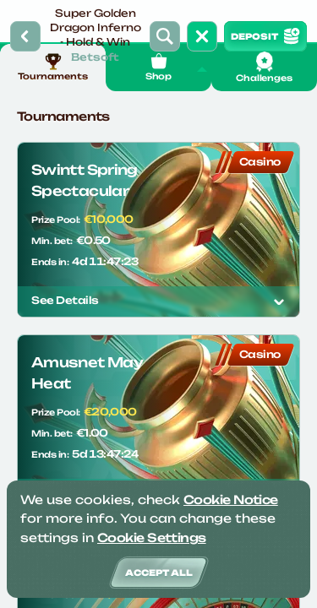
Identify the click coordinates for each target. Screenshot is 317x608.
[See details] (279, 301)
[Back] (25, 36)
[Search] (165, 36)
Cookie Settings (151, 537)
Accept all (159, 572)
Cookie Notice (230, 499)
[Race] (202, 36)
